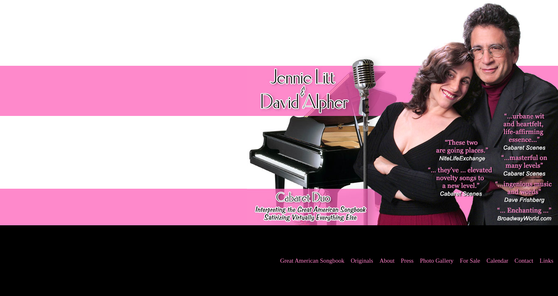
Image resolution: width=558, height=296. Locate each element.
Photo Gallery (436, 260)
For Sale (470, 260)
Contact (523, 260)
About (387, 260)
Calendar (497, 260)
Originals (362, 260)
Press (407, 260)
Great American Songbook (312, 260)
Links (546, 260)
